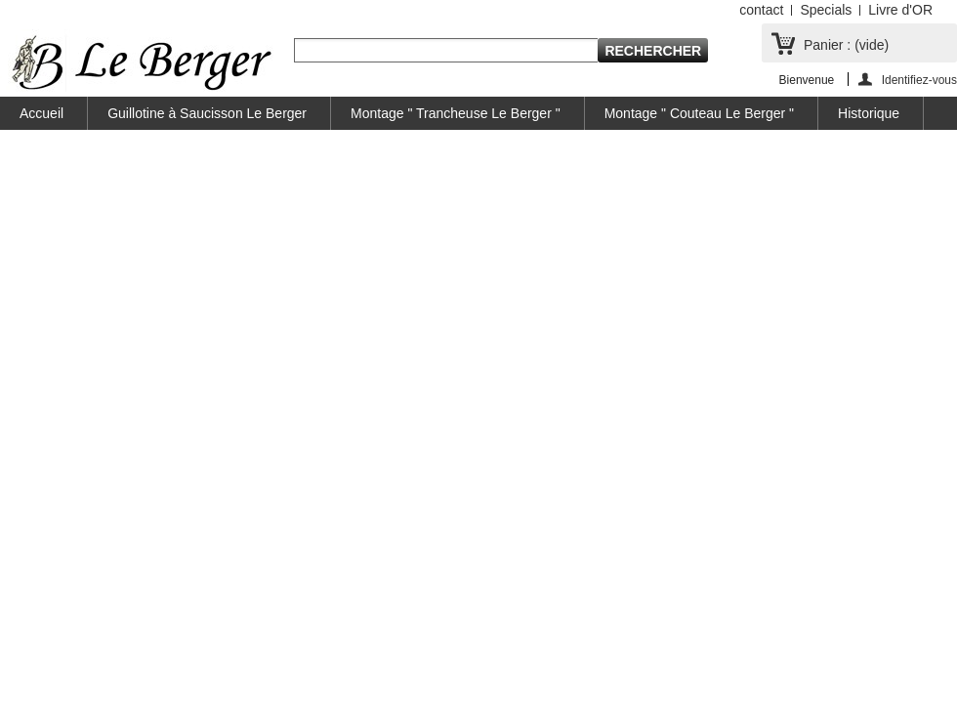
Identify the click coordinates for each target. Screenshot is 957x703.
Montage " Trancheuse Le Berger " (456, 113)
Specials (826, 10)
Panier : (846, 45)
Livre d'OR (900, 10)
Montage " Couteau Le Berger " (699, 113)
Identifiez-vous (919, 79)
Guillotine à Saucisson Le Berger (207, 113)
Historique (868, 113)
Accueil (41, 113)
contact (761, 10)
